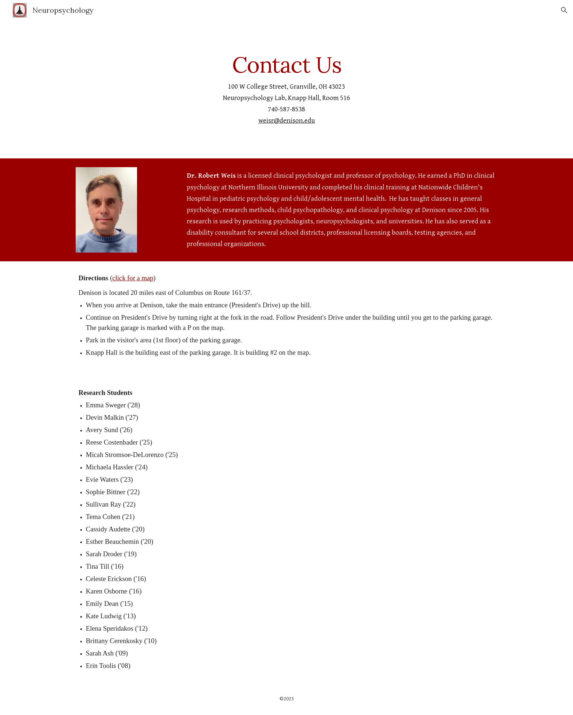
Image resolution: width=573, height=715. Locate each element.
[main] (286, 89)
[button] (564, 10)
